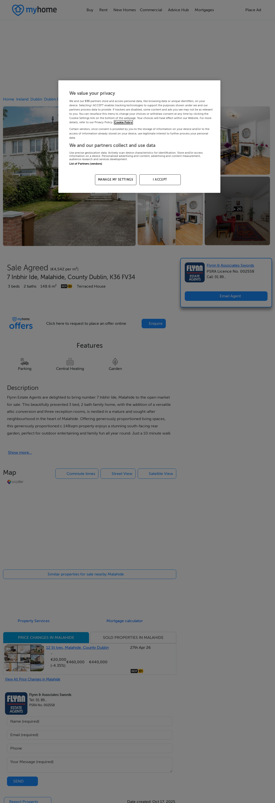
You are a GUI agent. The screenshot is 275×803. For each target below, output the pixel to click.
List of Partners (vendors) (85, 163)
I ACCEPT (160, 179)
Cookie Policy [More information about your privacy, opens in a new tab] (123, 122)
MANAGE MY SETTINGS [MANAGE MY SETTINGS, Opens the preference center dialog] (115, 179)
